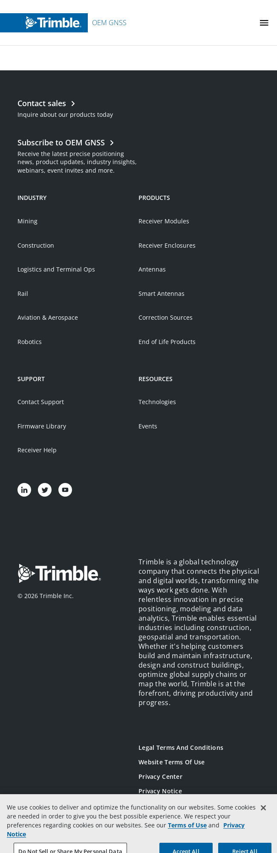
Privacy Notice (160, 791)
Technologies (157, 402)
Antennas (152, 269)
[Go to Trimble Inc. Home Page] (59, 574)
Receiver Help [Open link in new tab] (37, 450)
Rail (22, 293)
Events (147, 426)
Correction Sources (165, 317)
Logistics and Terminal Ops (56, 269)
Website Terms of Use (171, 762)
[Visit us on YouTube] (65, 490)
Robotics (29, 342)
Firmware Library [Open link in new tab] (41, 426)
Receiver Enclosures (167, 245)
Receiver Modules (163, 221)
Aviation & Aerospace (47, 317)
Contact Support (40, 402)
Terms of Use (187, 833)
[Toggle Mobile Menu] (264, 23)
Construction (35, 245)
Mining (27, 221)
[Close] (263, 816)
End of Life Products (167, 342)
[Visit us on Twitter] (45, 490)
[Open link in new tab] (77, 155)
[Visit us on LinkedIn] (24, 490)
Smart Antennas (161, 293)
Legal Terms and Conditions (180, 747)
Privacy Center (160, 776)
